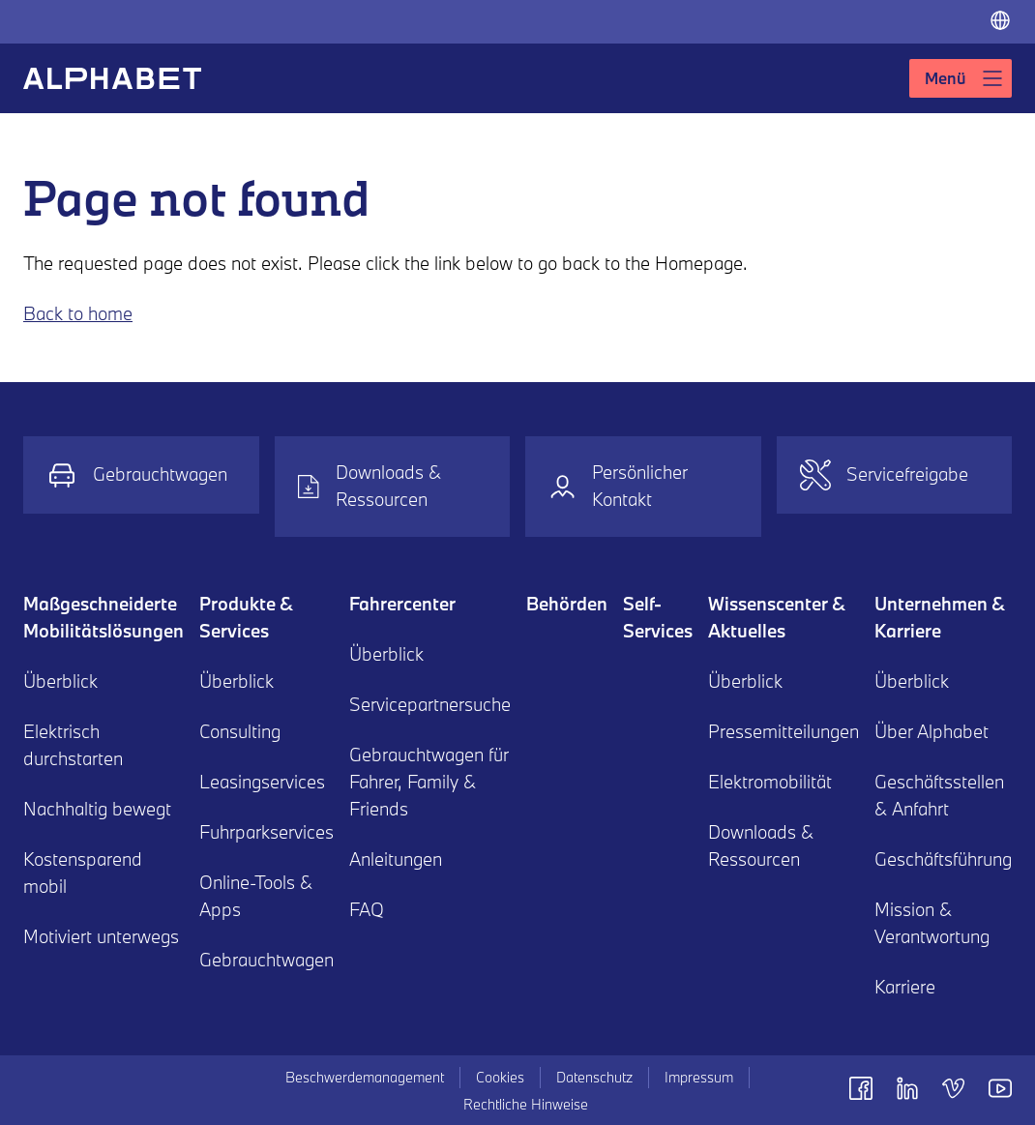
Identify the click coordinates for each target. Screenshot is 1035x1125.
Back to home (78, 313)
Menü (964, 78)
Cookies (500, 1077)
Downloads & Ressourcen (370, 485)
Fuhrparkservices (266, 832)
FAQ (366, 909)
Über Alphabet (931, 731)
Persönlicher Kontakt (618, 485)
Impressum (699, 1077)
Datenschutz (594, 1077)
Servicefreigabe (884, 474)
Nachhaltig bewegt (97, 808)
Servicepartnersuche (430, 704)
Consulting (240, 731)
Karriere (904, 986)
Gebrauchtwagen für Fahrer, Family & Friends (428, 781)
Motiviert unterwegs (101, 936)
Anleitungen (395, 859)
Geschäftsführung (943, 859)
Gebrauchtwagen (136, 474)
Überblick (60, 681)
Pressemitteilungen (783, 731)
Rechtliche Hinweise (525, 1104)
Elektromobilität (770, 781)
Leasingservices (262, 781)
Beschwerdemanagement (364, 1077)
